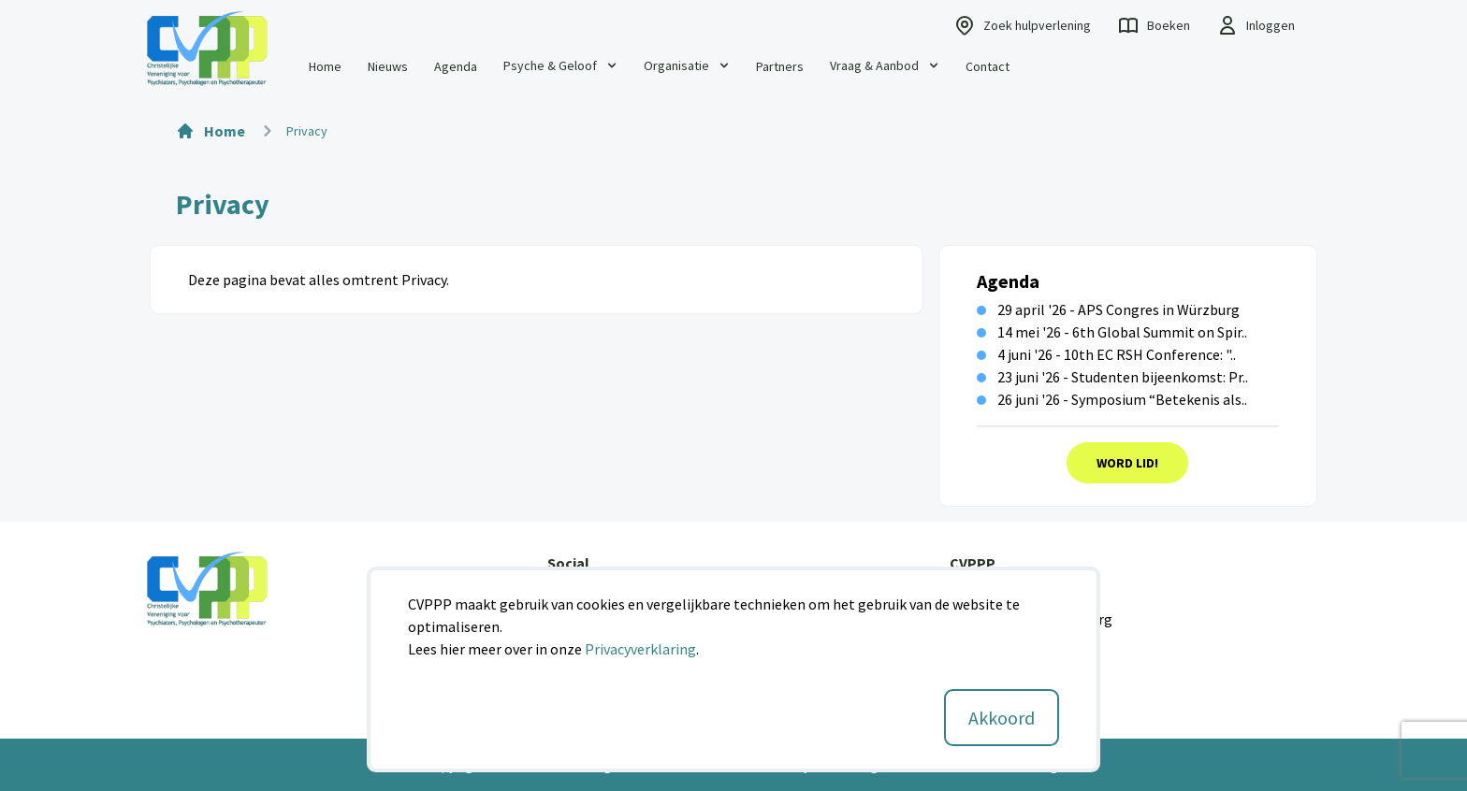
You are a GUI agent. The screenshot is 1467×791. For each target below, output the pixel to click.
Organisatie (688, 65)
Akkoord (1001, 717)
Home (325, 66)
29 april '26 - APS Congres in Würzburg (1108, 309)
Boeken (1153, 25)
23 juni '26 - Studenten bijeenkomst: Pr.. (1112, 376)
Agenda (455, 66)
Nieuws (388, 66)
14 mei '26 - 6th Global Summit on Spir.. (1112, 332)
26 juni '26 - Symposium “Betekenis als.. (1112, 399)
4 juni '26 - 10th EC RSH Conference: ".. (1106, 354)
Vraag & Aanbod (885, 65)
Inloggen (1255, 25)
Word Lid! (1127, 462)
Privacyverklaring (640, 649)
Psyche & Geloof (561, 65)
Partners (780, 66)
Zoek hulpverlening (1022, 25)
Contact (987, 66)
